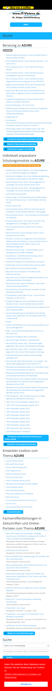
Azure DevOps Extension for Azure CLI (21, 500)
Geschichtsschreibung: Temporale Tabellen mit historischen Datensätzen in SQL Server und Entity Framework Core (26, 576)
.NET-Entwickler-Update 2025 (18, 421)
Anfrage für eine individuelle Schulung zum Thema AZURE (23, 437)
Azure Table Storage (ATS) (16, 467)
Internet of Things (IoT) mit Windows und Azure (25, 262)
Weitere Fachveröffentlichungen (19, 633)
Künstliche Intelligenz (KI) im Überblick (21, 337)
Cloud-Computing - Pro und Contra (20, 105)
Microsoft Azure (12, 497)
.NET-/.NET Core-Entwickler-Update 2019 (22, 405)
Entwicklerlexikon (13, 512)
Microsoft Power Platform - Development (22, 340)
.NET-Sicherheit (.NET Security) (18, 428)
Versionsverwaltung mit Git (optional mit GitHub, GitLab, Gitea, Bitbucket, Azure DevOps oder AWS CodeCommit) (26, 316)
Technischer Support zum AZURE (19, 149)
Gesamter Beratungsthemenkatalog (20, 144)
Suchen (8, 657)
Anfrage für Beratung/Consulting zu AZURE (23, 139)
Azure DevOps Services (15, 490)
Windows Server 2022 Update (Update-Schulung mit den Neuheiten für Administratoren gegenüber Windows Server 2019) (27, 381)
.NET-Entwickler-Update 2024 (18, 418)
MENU (26, 24)
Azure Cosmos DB (13, 206)
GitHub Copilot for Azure (16, 474)
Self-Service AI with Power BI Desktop (21, 625)
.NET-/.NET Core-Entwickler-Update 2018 (22, 402)
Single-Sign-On (12, 117)
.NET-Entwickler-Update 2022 (18, 412)
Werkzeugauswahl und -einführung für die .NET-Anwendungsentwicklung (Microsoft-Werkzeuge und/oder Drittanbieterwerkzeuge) (25, 131)
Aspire (8, 321)
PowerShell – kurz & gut (15, 608)
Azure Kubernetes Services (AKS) (19, 507)
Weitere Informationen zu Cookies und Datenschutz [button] (23, 675)
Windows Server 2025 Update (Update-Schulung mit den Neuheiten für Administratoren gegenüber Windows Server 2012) (27, 390)
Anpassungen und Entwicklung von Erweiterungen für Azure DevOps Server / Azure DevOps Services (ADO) (26, 200)
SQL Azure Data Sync (14, 477)
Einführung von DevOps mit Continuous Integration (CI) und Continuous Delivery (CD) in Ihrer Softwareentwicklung (27, 111)
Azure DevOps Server (14, 461)
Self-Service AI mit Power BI (17, 550)
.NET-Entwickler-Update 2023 (18, 415)
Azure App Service (13, 470)
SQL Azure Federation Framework (19, 493)
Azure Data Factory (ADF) (16, 194)
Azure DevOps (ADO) (14, 487)
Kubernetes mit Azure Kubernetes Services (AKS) (25, 265)
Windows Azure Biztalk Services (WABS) (22, 484)
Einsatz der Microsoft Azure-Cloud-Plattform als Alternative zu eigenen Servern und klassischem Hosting (25, 93)
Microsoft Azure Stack (15, 464)
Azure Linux (11, 503)
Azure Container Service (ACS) (18, 480)
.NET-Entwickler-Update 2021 (18, 408)
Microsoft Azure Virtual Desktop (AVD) (21, 268)
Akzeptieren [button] (26, 684)
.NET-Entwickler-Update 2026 (18, 425)
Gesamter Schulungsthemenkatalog (20, 444)
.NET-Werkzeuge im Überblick (18, 431)
